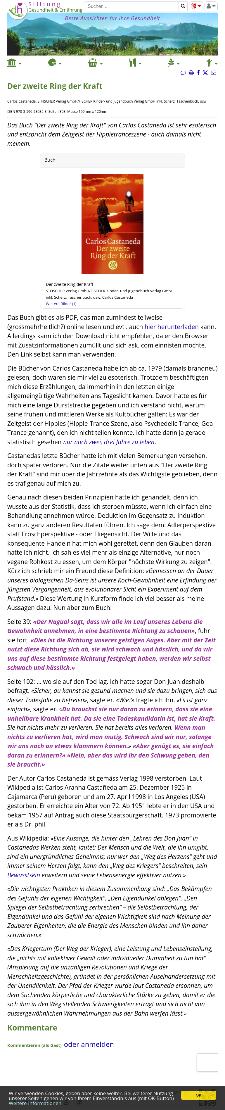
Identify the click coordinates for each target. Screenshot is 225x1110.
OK (198, 1095)
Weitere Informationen (35, 1103)
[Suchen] (131, 6)
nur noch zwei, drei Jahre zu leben (109, 442)
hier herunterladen (172, 327)
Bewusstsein (23, 875)
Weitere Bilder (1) (61, 303)
